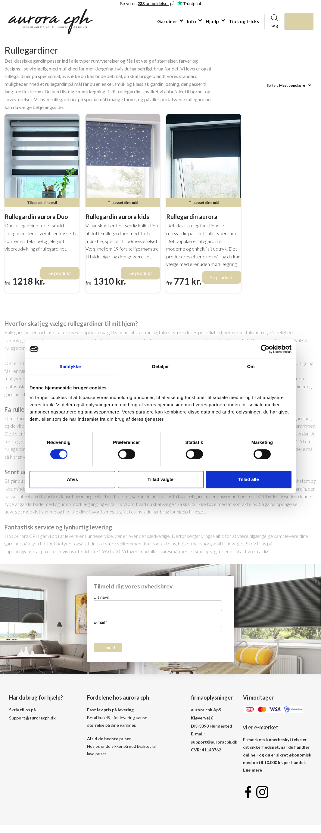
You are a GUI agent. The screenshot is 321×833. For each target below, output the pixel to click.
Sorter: (272, 85)
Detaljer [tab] (160, 366)
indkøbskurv (306, 21)
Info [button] (192, 21)
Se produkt (59, 273)
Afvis (72, 479)
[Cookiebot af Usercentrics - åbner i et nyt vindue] (265, 349)
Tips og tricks (244, 21)
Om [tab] (250, 366)
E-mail (101, 622)
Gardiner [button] (167, 21)
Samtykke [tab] (70, 366)
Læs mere (252, 769)
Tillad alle (248, 479)
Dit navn (101, 597)
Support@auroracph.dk (32, 717)
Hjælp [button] (213, 21)
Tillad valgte (160, 479)
